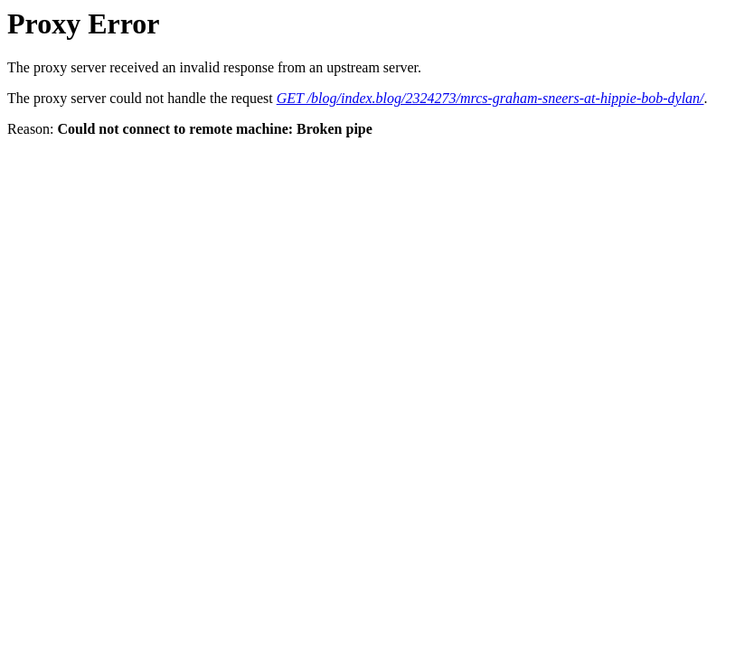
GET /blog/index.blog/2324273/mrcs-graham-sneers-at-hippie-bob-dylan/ (490, 98)
